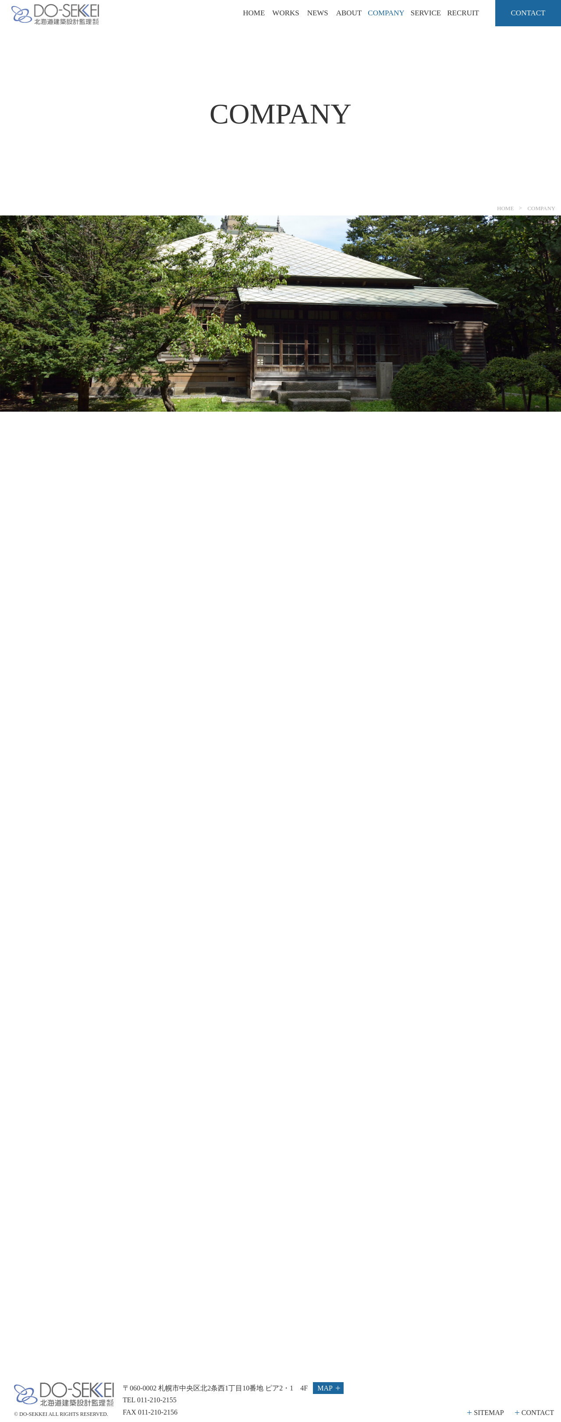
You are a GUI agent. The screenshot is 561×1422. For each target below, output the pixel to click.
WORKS (285, 13)
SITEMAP (489, 1412)
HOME (254, 13)
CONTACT (538, 1412)
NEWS (317, 13)
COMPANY (386, 13)
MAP (325, 1388)
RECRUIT (463, 13)
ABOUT (349, 13)
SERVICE (426, 13)
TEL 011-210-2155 (150, 1400)
